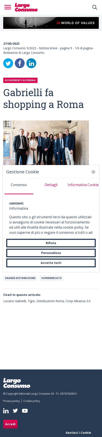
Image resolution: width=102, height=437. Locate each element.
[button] (93, 171)
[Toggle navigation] (9, 7)
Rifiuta (51, 243)
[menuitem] (12, 401)
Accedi (10, 424)
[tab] (19, 186)
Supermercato (51, 278)
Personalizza (51, 253)
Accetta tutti (51, 263)
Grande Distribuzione (20, 278)
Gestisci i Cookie (78, 433)
